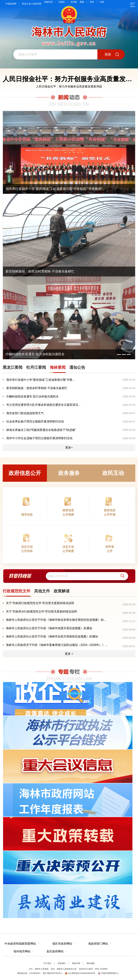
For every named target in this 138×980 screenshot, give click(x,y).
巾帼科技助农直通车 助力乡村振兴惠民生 (32, 396)
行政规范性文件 (16, 591)
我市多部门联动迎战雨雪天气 (25, 413)
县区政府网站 (55, 951)
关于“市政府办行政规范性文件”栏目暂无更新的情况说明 (41, 611)
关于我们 (47, 963)
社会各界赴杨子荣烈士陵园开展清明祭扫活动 (35, 421)
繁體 (82, 2)
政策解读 (62, 591)
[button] (121, 576)
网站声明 (76, 963)
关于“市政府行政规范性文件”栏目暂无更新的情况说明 (40, 603)
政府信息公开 (25, 473)
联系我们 (62, 963)
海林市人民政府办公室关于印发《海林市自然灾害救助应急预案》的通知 (52, 636)
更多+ (69, 447)
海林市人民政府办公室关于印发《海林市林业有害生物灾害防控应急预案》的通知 (57, 619)
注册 (102, 2)
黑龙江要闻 (12, 367)
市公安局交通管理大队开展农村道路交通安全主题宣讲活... (43, 404)
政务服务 (69, 473)
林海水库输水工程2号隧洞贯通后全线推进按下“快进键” (41, 429)
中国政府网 (11, 4)
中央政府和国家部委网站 (20, 943)
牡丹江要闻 (36, 367)
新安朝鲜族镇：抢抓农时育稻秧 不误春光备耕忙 (36, 388)
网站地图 (91, 963)
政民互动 (113, 473)
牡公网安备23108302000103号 (80, 973)
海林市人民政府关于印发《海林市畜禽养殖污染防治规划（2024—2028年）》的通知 (57, 644)
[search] (87, 576)
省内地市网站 (22, 951)
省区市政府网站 (62, 943)
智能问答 (48, 2)
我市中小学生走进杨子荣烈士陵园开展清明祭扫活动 (39, 438)
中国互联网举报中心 (108, 973)
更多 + (69, 653)
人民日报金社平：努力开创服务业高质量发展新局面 (69, 86)
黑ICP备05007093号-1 (53, 973)
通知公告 (77, 367)
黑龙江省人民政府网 (31, 4)
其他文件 (42, 591)
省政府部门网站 (98, 943)
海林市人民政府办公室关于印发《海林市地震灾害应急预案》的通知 (49, 628)
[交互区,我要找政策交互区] (69, 576)
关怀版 (73, 2)
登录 (92, 2)
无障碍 (61, 2)
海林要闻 (58, 367)
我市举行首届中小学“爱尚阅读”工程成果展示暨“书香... (40, 379)
